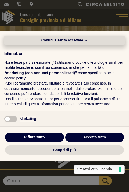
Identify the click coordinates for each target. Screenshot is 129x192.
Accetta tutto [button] (94, 137)
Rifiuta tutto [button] (34, 137)
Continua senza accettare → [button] (64, 40)
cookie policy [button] (14, 78)
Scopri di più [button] (64, 150)
